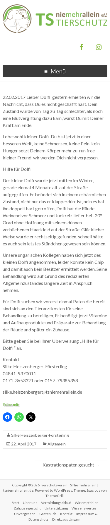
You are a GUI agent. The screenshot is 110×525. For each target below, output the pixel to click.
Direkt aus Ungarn (66, 519)
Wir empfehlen (87, 502)
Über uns (30, 502)
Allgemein (57, 443)
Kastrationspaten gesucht (71, 464)
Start (15, 502)
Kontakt (66, 514)
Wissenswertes (84, 508)
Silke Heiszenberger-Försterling (40, 435)
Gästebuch (47, 514)
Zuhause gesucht (27, 508)
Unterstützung (56, 508)
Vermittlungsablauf (56, 502)
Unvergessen (24, 514)
